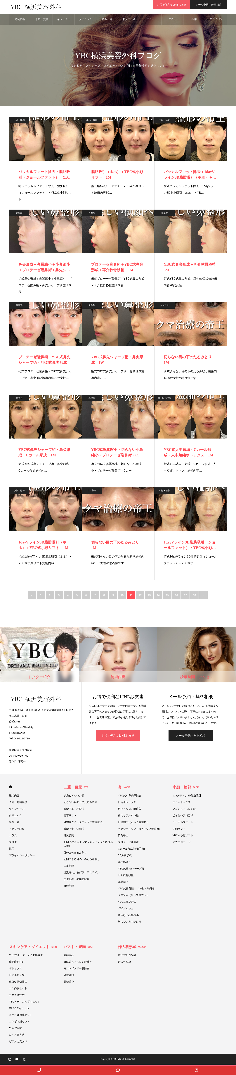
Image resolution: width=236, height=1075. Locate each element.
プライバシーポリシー (215, 22)
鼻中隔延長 (124, 863)
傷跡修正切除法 (18, 982)
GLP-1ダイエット (19, 1009)
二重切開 (69, 866)
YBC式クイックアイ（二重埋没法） (84, 823)
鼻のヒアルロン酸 (128, 816)
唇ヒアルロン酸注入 (129, 809)
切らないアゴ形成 (183, 816)
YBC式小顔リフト (183, 836)
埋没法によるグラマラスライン (82, 873)
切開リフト (179, 829)
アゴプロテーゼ (182, 843)
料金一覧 (107, 20)
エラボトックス (182, 803)
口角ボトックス (127, 803)
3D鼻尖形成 (125, 856)
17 (185, 596)
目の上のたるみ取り (75, 853)
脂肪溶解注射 (17, 962)
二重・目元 (76, 788)
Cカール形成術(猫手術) (131, 849)
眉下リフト (70, 816)
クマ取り (164, 306)
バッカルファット (183, 823)
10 (122, 596)
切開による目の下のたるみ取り (83, 860)
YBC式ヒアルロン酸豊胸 (78, 962)
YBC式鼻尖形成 (127, 902)
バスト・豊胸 (79, 948)
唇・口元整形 (164, 399)
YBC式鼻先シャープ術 (131, 869)
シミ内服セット (18, 989)
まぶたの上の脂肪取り (76, 880)
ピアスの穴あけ (18, 1042)
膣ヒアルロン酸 (127, 956)
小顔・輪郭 (19, 121)
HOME (10, 788)
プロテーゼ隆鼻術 (128, 843)
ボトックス (15, 969)
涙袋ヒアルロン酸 (74, 796)
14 (158, 596)
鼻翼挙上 (123, 882)
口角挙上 (123, 836)
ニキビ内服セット (19, 1022)
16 (176, 596)
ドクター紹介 (128, 22)
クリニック (85, 20)
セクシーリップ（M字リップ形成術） (140, 829)
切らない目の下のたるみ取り (80, 803)
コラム (151, 20)
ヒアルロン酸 (17, 976)
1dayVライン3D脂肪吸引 (187, 796)
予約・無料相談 (41, 22)
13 (149, 596)
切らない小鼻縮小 (128, 916)
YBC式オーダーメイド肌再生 (26, 956)
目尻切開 (69, 836)
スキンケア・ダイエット (33, 948)
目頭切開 (69, 886)
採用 (194, 20)
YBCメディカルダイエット (24, 1002)
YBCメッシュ (126, 909)
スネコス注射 (17, 996)
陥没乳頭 (69, 976)
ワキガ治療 (15, 1029)
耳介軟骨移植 (125, 876)
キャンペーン (63, 22)
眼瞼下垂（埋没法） (75, 809)
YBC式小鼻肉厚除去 (129, 796)
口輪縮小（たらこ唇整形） (133, 823)
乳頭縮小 (69, 956)
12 (140, 596)
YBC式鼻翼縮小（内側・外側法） (138, 889)
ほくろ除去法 (17, 1035)
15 (167, 596)
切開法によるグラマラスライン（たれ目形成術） (88, 845)
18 (194, 596)
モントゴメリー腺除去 (76, 969)
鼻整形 (19, 214)
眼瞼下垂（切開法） (75, 829)
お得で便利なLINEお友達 (171, 4)
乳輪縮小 (69, 982)
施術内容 (20, 20)
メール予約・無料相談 (208, 4)
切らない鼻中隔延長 (129, 922)
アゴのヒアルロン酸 (184, 809)
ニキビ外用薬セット (20, 1015)
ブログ (172, 20)
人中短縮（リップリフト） (133, 896)
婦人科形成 (132, 948)
